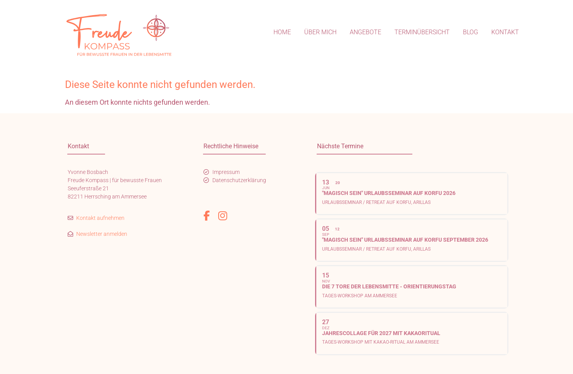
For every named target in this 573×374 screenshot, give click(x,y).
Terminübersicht (422, 32)
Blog (470, 32)
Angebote (365, 32)
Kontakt (505, 32)
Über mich (320, 32)
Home (282, 32)
